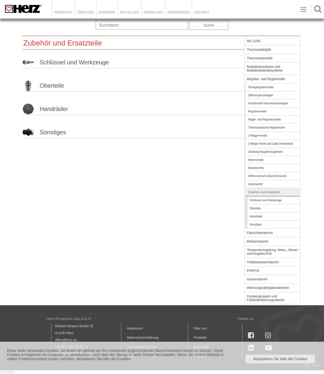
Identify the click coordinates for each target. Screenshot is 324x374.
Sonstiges (53, 132)
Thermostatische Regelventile (266, 127)
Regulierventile (257, 111)
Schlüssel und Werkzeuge (74, 62)
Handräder (54, 108)
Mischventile (255, 160)
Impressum (135, 328)
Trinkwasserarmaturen (263, 262)
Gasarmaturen (257, 279)
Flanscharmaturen (260, 233)
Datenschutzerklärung (142, 337)
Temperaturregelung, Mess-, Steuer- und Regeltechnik (273, 251)
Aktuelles (129, 12)
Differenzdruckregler (260, 95)
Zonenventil (255, 184)
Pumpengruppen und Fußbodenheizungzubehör (265, 298)
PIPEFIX (253, 270)
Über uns (200, 328)
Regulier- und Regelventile (266, 79)
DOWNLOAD (153, 12)
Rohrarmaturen (258, 241)
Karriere (107, 12)
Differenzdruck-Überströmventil (267, 176)
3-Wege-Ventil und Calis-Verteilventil (270, 143)
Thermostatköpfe (259, 49)
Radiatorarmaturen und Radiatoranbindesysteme (265, 68)
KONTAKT (201, 12)
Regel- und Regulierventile (264, 119)
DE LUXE (254, 41)
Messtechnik (256, 168)
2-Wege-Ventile (257, 135)
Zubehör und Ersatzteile (264, 192)
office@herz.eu (66, 340)
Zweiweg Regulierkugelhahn (265, 151)
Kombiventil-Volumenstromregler (268, 103)
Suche (209, 25)
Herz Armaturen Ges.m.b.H (68, 319)
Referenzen (179, 12)
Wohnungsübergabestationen (268, 288)
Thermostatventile (259, 58)
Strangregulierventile (261, 87)
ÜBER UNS (85, 12)
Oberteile (52, 85)
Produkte (63, 12)
